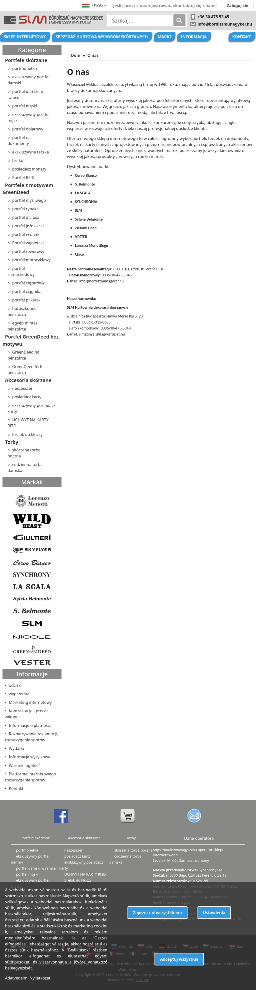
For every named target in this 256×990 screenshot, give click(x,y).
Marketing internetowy (30, 702)
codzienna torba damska (25, 467)
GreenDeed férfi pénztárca (25, 369)
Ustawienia (214, 912)
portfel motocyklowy (31, 260)
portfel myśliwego (29, 200)
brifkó (17, 160)
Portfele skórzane (26, 60)
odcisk (15, 685)
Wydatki (16, 748)
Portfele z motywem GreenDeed (27, 189)
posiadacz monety (29, 169)
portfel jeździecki (28, 226)
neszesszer (22, 388)
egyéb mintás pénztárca (23, 326)
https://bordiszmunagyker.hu (175, 850)
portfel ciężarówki (29, 283)
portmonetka (24, 68)
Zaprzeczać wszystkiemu (157, 912)
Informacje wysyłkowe (29, 757)
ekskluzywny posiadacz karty (31, 408)
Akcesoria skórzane (28, 380)
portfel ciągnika (27, 291)
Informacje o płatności (30, 725)
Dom (75, 55)
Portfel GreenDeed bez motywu (30, 340)
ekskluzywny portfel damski (29, 80)
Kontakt (241, 37)
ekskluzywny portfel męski (29, 117)
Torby (11, 442)
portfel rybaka (25, 209)
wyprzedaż (19, 694)
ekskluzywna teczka (30, 152)
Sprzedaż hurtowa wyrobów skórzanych (102, 37)
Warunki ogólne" (24, 765)
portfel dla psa (25, 217)
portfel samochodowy (21, 271)
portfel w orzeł (25, 234)
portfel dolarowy (27, 129)
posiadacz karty (27, 397)
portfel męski (24, 106)
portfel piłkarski (27, 300)
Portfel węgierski (28, 243)
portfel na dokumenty (19, 140)
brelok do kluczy (27, 434)
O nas (92, 55)
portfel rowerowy (28, 251)
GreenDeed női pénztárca (24, 355)
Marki (164, 37)
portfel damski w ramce (26, 94)
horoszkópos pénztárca (22, 311)
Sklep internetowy (25, 37)
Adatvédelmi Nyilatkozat (27, 978)
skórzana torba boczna (24, 453)
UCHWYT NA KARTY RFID (28, 423)
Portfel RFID (23, 177)
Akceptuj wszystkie (179, 959)
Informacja (194, 37)
